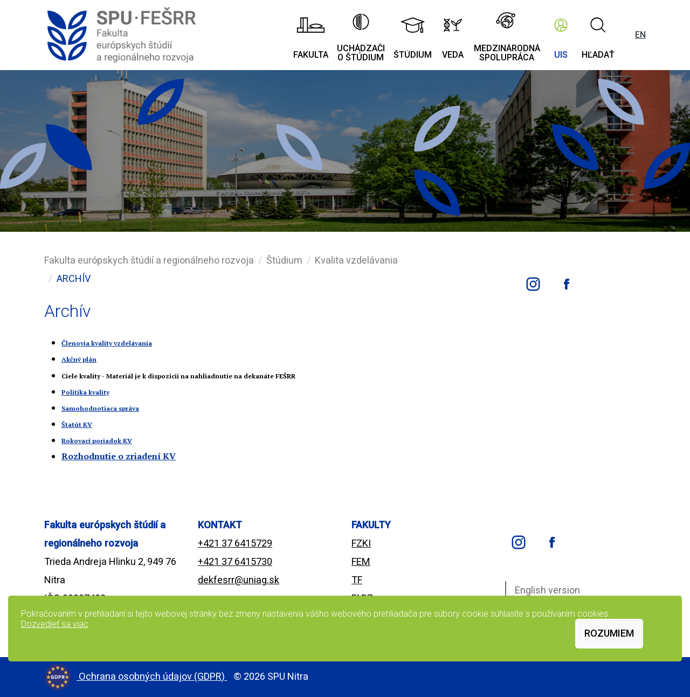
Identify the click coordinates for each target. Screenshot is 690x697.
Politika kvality (85, 392)
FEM (360, 561)
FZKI (361, 543)
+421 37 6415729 (235, 543)
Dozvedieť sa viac (54, 624)
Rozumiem (609, 633)
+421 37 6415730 (235, 561)
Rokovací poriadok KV (96, 441)
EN (640, 35)
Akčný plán (78, 359)
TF (356, 579)
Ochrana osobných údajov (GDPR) (153, 676)
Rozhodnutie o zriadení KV (118, 456)
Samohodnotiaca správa (100, 408)
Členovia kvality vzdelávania (106, 343)
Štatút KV (76, 424)
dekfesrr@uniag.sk (238, 579)
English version (547, 590)
